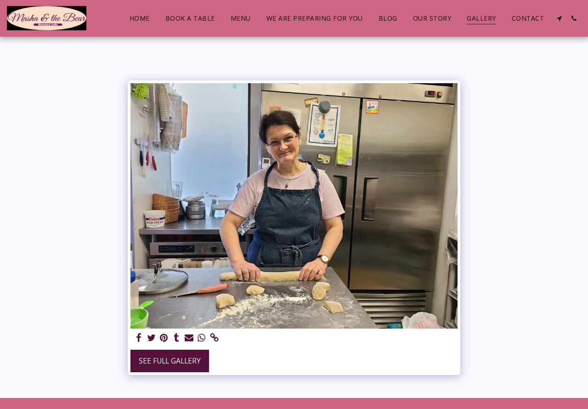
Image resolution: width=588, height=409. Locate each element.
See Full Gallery (170, 361)
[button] (559, 18)
